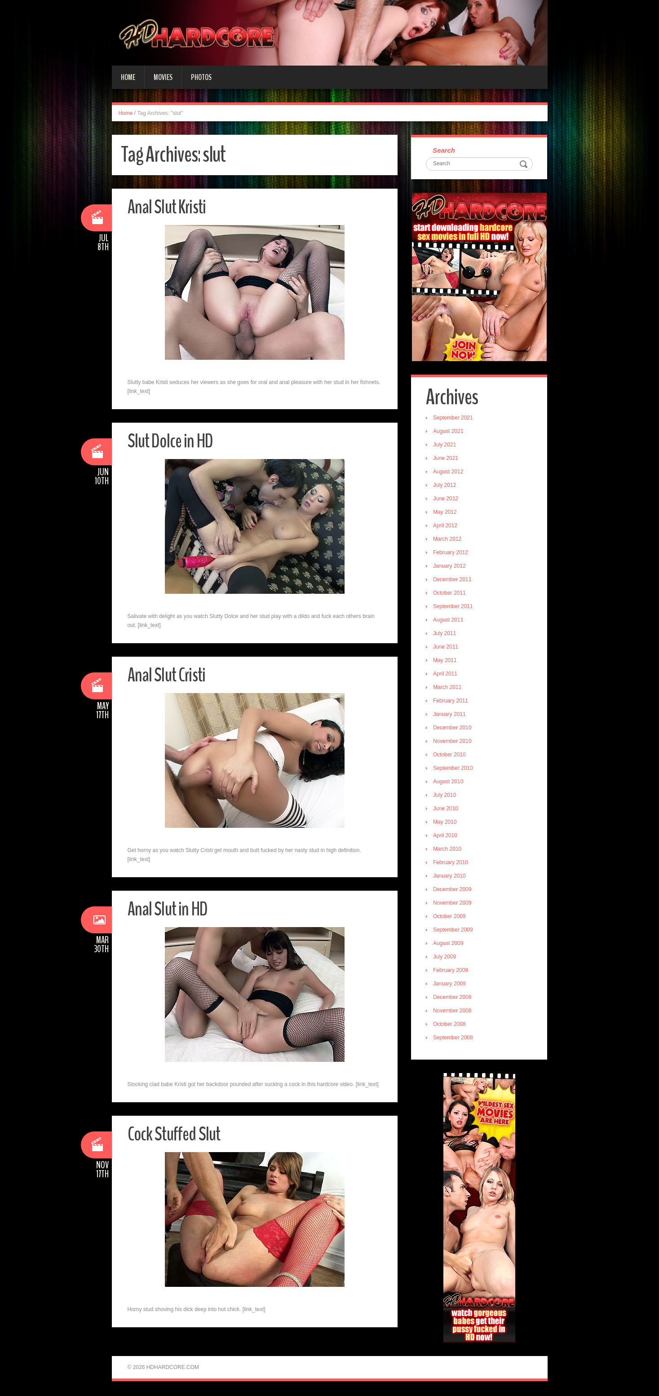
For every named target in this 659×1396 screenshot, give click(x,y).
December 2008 (453, 998)
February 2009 (451, 971)
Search (444, 151)
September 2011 (454, 607)
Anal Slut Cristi (168, 675)
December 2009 (453, 890)
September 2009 (454, 931)
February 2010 (451, 863)
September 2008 (454, 1038)
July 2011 (445, 634)
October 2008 (450, 1025)
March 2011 (448, 688)
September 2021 (454, 418)
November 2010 (453, 742)
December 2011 (453, 580)
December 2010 (453, 728)
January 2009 (450, 984)
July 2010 (445, 796)
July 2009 (445, 957)
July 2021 (445, 445)
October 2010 (450, 755)
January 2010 (450, 877)
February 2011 (451, 701)
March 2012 (448, 540)
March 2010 (448, 850)
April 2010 (446, 836)
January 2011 (450, 715)
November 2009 (453, 904)
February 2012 (451, 553)
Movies (163, 77)
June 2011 (446, 648)
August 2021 (449, 432)
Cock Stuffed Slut (176, 1134)
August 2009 (449, 944)
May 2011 (446, 661)
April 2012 (446, 526)
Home (128, 77)
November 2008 (453, 1011)
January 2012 (450, 567)
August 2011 (449, 621)
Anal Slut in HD (169, 909)
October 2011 (450, 594)
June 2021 (446, 459)
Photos (201, 77)
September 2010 (454, 769)
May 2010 (446, 823)
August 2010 (449, 782)
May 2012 (446, 513)
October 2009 (450, 917)
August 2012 (449, 472)
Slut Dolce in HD (172, 441)
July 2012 (445, 486)
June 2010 (446, 809)
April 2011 (446, 674)
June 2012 (446, 499)
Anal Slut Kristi (168, 207)
